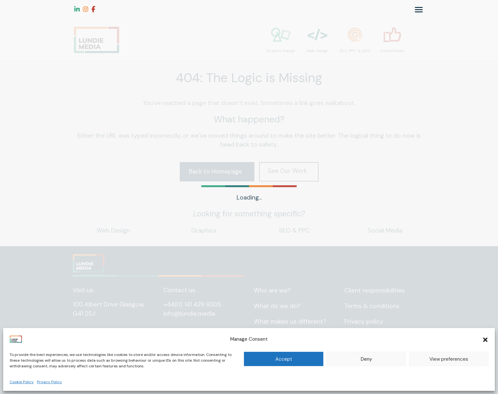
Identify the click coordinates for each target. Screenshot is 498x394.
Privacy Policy (49, 381)
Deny (366, 359)
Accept (283, 359)
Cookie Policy (22, 381)
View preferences (448, 359)
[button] (485, 339)
